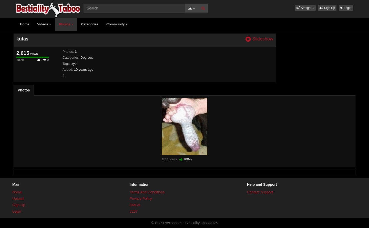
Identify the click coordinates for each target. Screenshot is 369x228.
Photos (66, 24)
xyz (74, 64)
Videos (44, 24)
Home (24, 24)
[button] (305, 8)
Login (345, 8)
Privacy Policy (141, 198)
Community (117, 24)
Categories (89, 24)
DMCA (135, 205)
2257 (134, 211)
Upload (18, 198)
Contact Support (260, 192)
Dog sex (86, 57)
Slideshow (259, 39)
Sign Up (327, 8)
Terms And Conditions (147, 192)
